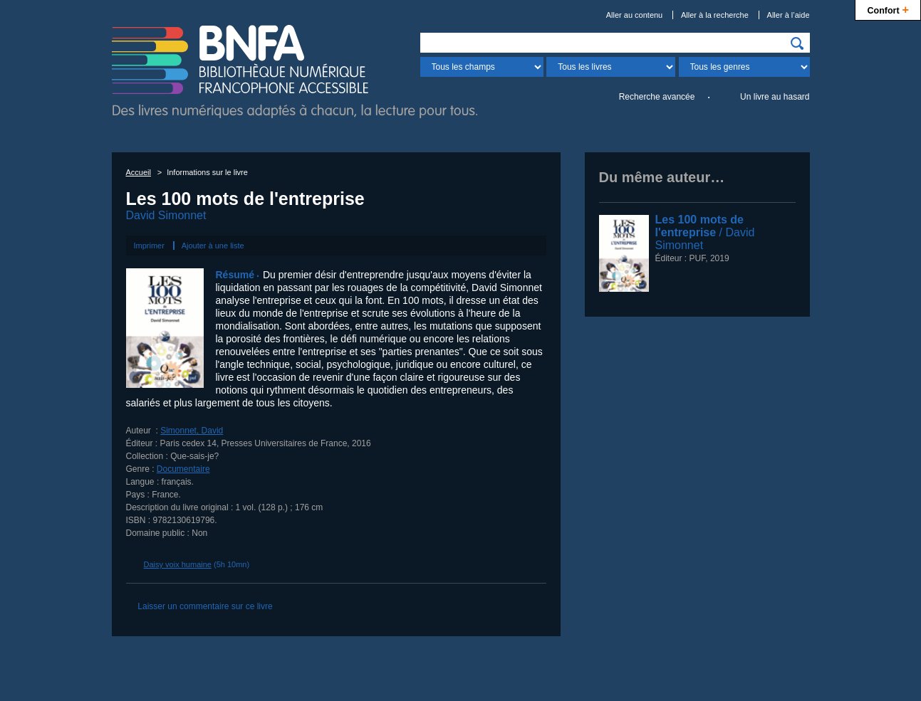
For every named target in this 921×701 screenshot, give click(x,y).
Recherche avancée (657, 97)
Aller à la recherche (715, 15)
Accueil (138, 172)
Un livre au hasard (774, 97)
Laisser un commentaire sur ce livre (204, 606)
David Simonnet (166, 215)
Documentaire (183, 469)
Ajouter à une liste (213, 245)
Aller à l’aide (788, 15)
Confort (888, 9)
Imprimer (149, 245)
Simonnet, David (191, 431)
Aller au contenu (634, 15)
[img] (797, 43)
